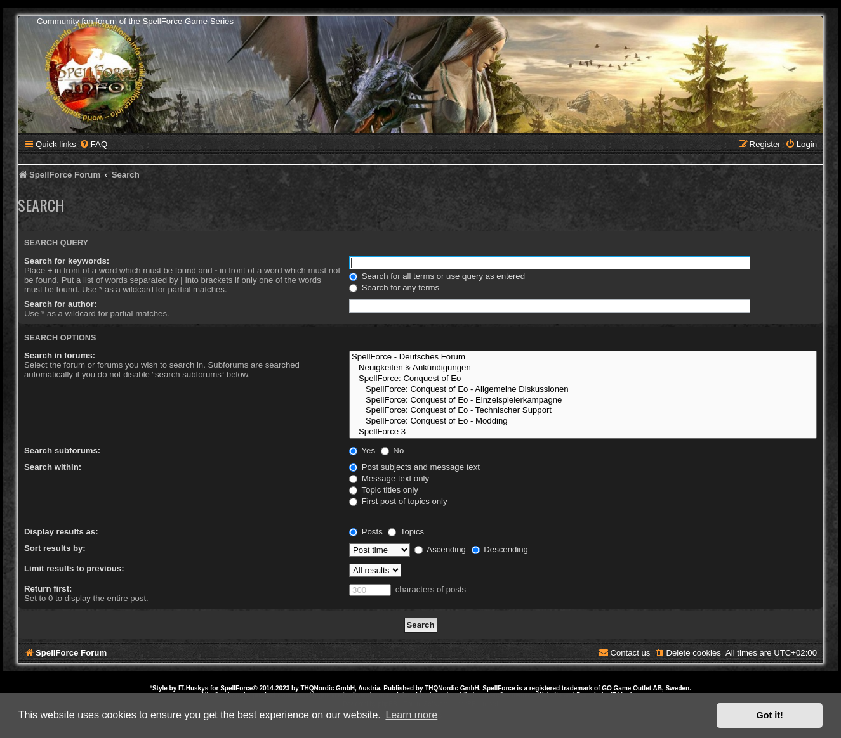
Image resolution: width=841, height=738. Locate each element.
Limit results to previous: (74, 568)
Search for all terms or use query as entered (437, 276)
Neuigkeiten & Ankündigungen (583, 368)
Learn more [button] (411, 714)
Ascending (440, 549)
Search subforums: (62, 450)
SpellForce (236, 688)
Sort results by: (55, 548)
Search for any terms (394, 287)
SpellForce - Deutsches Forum (583, 357)
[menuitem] (93, 144)
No (392, 450)
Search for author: (60, 304)
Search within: (52, 467)
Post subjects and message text (414, 467)
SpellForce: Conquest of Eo (583, 378)
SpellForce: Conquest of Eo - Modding (583, 421)
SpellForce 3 (583, 432)
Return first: (48, 588)
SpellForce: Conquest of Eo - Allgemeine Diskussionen (583, 389)
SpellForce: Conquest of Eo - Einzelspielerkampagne (583, 400)
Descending (500, 549)
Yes (362, 450)
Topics (406, 531)
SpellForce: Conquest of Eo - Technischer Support (583, 410)
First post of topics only (398, 501)
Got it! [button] (770, 715)
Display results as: (61, 531)
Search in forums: (59, 355)
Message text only (389, 478)
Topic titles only (383, 490)
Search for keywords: (66, 261)
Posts (366, 531)
